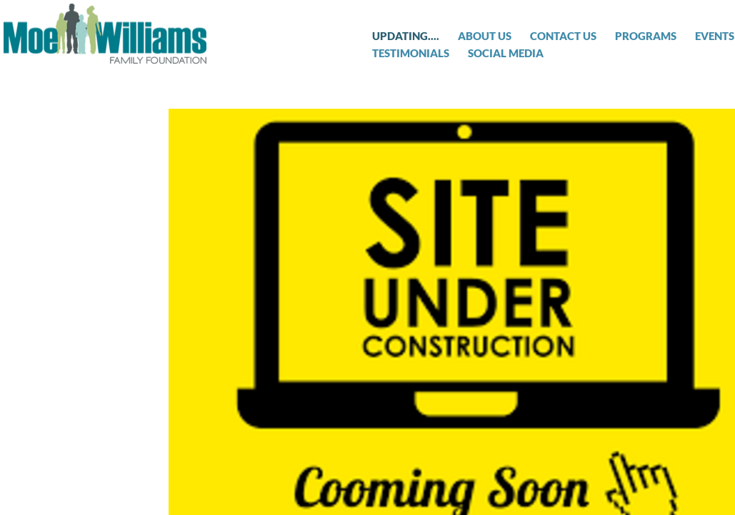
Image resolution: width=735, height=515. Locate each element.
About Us (484, 35)
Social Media (506, 52)
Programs (645, 35)
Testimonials (410, 52)
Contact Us (563, 35)
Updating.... (405, 35)
